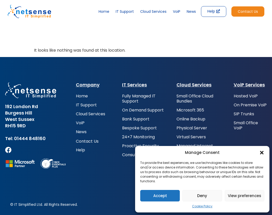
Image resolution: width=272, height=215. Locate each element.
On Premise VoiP (250, 105)
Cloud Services (153, 11)
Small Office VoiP (246, 125)
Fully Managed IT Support (139, 99)
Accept (160, 195)
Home (104, 11)
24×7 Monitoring (138, 137)
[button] (261, 152)
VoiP (176, 11)
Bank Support (135, 119)
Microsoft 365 (190, 110)
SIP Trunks (244, 114)
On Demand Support (143, 110)
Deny (202, 195)
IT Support (125, 11)
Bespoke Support (139, 128)
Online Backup (190, 119)
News (191, 11)
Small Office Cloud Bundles (194, 99)
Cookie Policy (202, 206)
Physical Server (191, 128)
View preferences (244, 195)
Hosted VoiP (246, 96)
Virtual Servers (191, 137)
